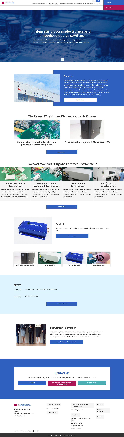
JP (94, 3)
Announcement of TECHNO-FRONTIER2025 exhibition (42, 290)
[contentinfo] (62, 419)
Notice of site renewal (32, 297)
